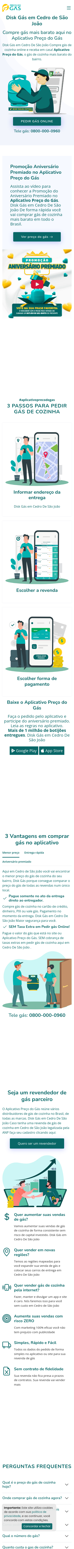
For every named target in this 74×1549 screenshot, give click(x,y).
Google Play (24, 750)
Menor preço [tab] (10, 852)
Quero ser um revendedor (37, 1143)
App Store (52, 750)
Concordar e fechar (37, 1526)
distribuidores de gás (17, 1113)
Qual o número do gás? (21, 1535)
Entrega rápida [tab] (34, 852)
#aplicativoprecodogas (37, 400)
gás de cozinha (38, 54)
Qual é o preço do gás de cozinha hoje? (28, 1484)
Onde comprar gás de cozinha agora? (32, 1498)
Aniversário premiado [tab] (16, 861)
